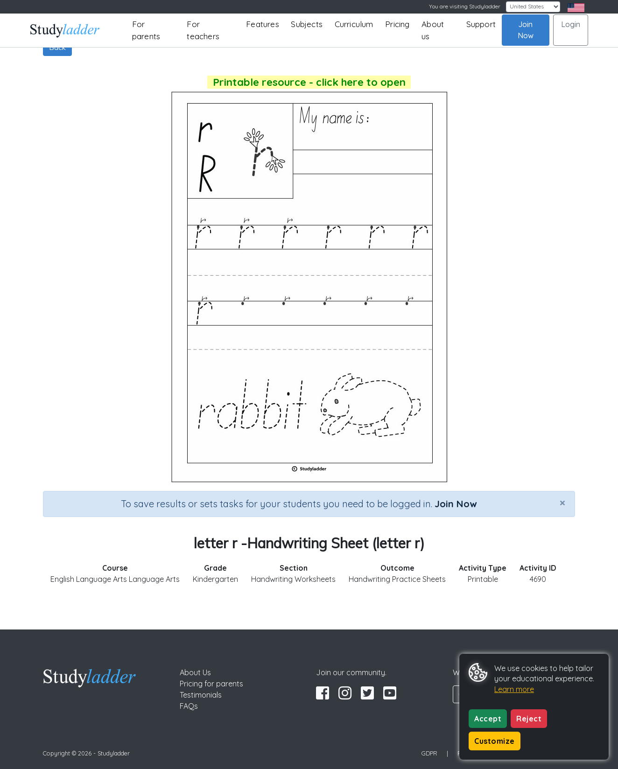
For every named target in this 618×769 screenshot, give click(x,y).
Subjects (307, 24)
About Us (195, 672)
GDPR (429, 753)
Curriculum (354, 24)
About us (432, 30)
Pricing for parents (211, 683)
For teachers (203, 30)
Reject (528, 718)
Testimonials (201, 694)
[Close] (562, 502)
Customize (494, 741)
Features (262, 24)
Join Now (526, 30)
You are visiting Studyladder (464, 6)
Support (481, 24)
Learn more (514, 689)
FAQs (189, 706)
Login (570, 24)
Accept (487, 718)
